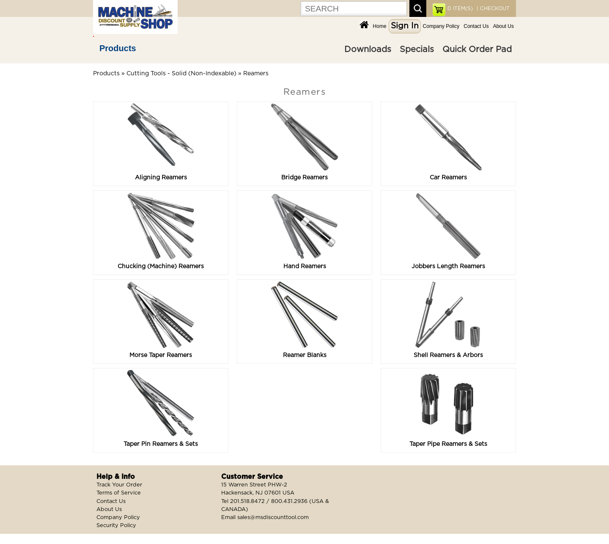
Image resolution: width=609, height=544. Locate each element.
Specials (417, 49)
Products (117, 48)
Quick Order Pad (477, 49)
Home (380, 26)
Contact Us (476, 26)
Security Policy (116, 525)
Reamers (256, 74)
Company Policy (441, 26)
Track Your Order (119, 485)
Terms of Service (118, 493)
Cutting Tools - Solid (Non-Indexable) (181, 74)
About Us (503, 26)
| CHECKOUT (492, 8)
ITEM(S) (460, 8)
